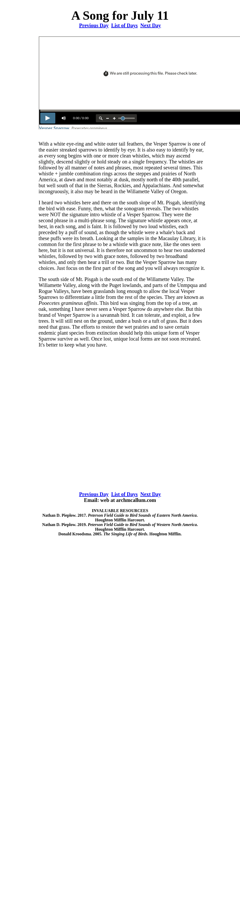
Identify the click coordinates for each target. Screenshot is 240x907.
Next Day (150, 25)
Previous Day (94, 25)
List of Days (124, 25)
